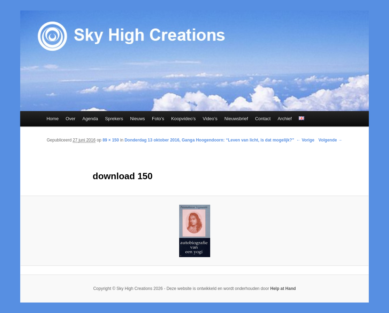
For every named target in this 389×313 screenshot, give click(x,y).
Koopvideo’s (183, 118)
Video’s (210, 118)
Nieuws (137, 118)
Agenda (90, 118)
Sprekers (114, 118)
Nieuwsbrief (236, 118)
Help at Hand (283, 288)
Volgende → (330, 140)
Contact (263, 118)
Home (52, 118)
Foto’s (158, 118)
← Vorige (305, 140)
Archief (284, 118)
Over (70, 118)
